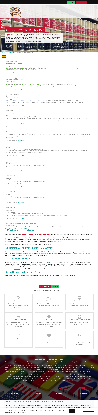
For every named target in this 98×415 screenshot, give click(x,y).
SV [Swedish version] (90, 2)
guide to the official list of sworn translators (44, 324)
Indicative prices (56, 376)
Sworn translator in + (63, 10)
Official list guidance (56, 377)
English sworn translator (35, 374)
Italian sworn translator (34, 379)
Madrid (71, 259)
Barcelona (65, 259)
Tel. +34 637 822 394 (12, 2)
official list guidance (11, 261)
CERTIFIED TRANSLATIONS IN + (46, 10)
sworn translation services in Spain (18, 193)
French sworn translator (35, 376)
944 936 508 (80, 380)
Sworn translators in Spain (58, 379)
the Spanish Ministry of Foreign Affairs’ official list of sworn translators (59, 71)
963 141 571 (80, 378)
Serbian (34, 259)
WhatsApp (71, 2)
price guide (23, 261)
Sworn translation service (8, 52)
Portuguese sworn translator (36, 380)
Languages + (76, 10)
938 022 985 (82, 376)
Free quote (85, 10)
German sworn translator (35, 377)
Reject (79, 411)
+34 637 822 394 (9, 392)
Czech (28, 259)
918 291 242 (80, 374)
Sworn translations (56, 374)
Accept (72, 411)
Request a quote (81, 2)
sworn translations (49, 94)
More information (88, 411)
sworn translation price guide (49, 241)
